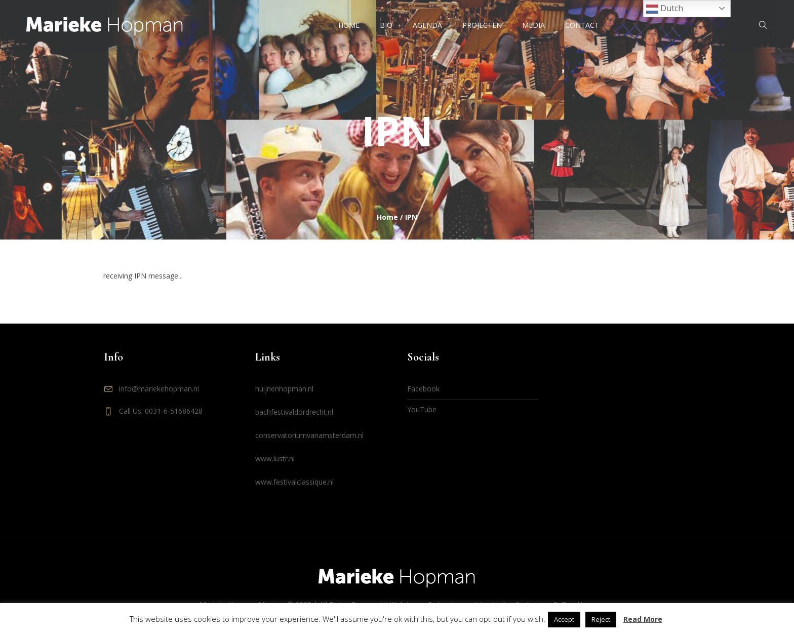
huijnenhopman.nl (284, 388)
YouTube (421, 409)
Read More (642, 619)
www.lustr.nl (275, 458)
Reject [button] (600, 619)
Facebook (423, 388)
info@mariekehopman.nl (159, 388)
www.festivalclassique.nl (294, 482)
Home (387, 217)
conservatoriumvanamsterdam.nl (309, 435)
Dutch (664, 9)
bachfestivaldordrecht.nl (294, 412)
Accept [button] (564, 619)
